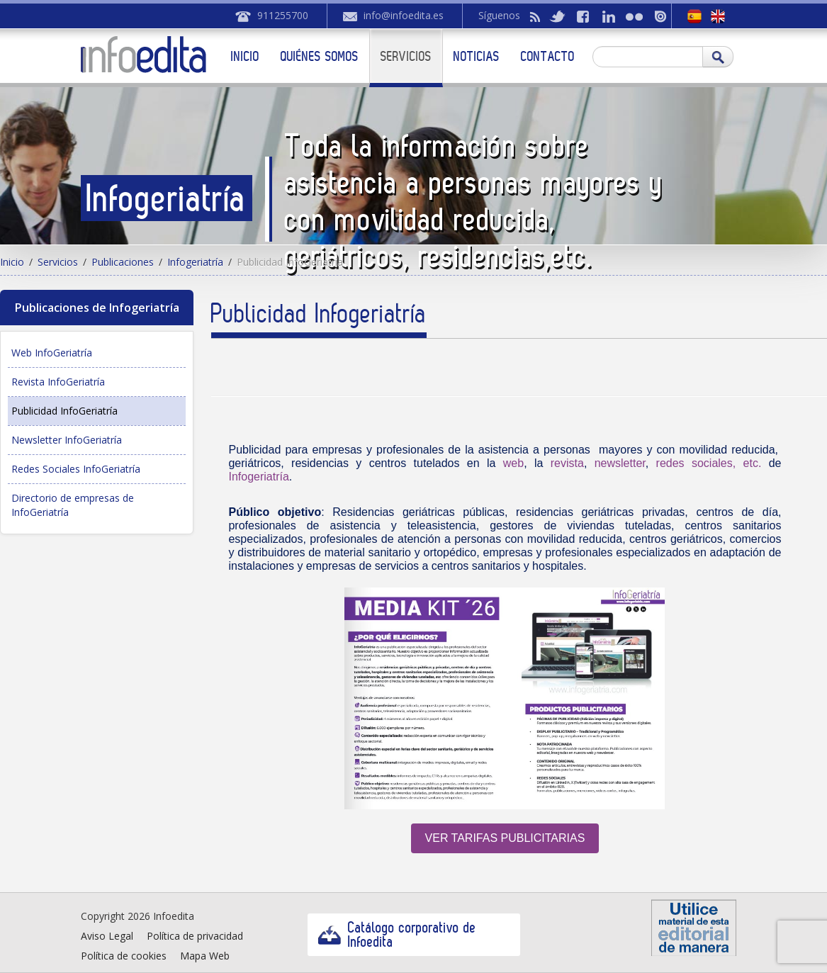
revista (567, 463)
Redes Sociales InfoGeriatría (75, 469)
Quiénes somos (320, 56)
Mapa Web (205, 955)
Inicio (245, 56)
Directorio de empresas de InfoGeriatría (72, 505)
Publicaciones (122, 262)
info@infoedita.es (404, 15)
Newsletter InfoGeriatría (66, 439)
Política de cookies (124, 955)
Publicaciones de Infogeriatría (97, 307)
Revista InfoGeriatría (58, 381)
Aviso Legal (107, 936)
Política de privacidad (195, 936)
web (513, 463)
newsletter (620, 463)
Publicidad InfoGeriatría (64, 410)
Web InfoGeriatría (51, 352)
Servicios (406, 56)
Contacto (548, 56)
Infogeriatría (195, 262)
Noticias (477, 56)
